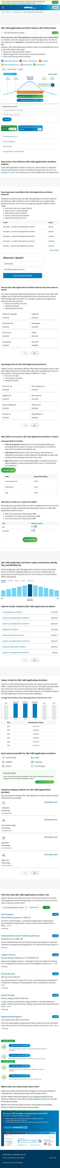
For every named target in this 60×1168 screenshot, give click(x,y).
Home (3, 12)
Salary (8, 12)
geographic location (8, 172)
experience (52, 170)
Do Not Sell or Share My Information (12, 1162)
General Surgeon (7, 914)
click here (37, 693)
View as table (52, 74)
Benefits (20, 69)
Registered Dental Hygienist (11, 1017)
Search (55, 32)
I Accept (55, 2)
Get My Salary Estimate (22, 275)
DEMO (55, 7)
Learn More (39, 3)
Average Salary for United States (13, 151)
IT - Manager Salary (17, 12)
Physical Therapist (8, 974)
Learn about (15, 1127)
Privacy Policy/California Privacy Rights (13, 1158)
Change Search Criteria (9, 106)
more (9, 925)
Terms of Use (52, 1158)
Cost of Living (7, 146)
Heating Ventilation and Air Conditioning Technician (20, 936)
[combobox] (30, 32)
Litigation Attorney (8, 955)
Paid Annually (10, 74)
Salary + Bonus (12, 69)
